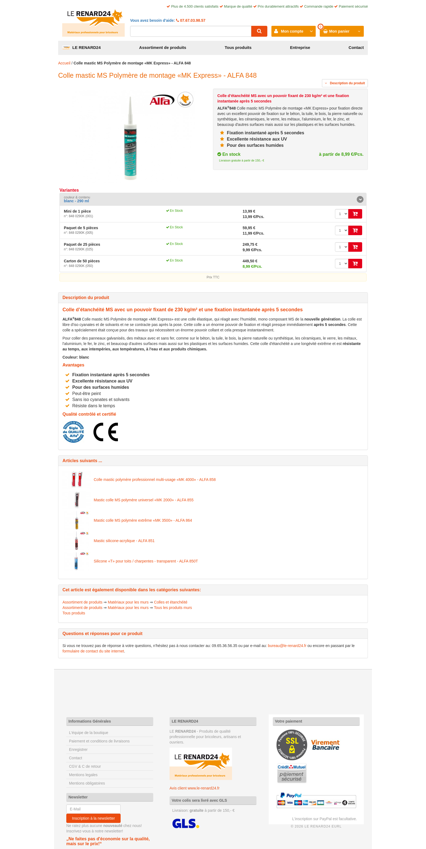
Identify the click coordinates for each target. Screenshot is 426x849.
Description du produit (345, 83)
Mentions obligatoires (87, 783)
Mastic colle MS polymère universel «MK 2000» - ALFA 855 (143, 500)
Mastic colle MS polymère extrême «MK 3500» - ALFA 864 (143, 520)
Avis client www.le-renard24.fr (195, 788)
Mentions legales (83, 775)
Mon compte (292, 31)
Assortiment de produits (162, 47)
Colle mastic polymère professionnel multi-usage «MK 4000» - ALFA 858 (155, 479)
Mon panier (339, 31)
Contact (356, 47)
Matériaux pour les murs (128, 602)
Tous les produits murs (173, 607)
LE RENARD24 (81, 47)
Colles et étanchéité (170, 602)
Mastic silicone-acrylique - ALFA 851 (124, 541)
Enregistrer (78, 749)
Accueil (64, 63)
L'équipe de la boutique (88, 732)
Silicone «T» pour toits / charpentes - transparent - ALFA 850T (146, 561)
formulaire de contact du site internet (93, 651)
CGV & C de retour (85, 766)
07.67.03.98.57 (192, 20)
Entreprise (300, 47)
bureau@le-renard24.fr (287, 645)
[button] (213, 199)
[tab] (213, 199)
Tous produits (238, 47)
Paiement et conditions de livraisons (99, 741)
